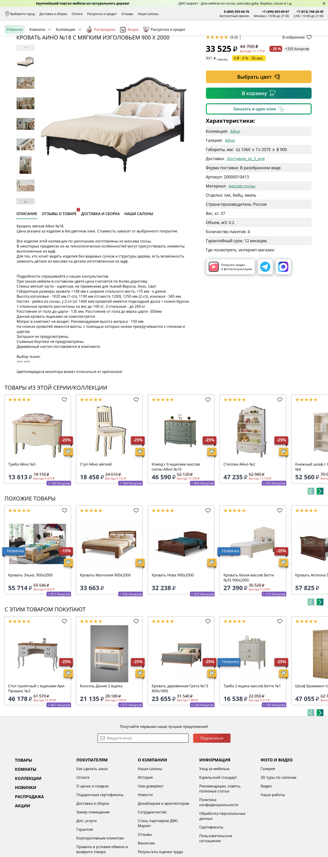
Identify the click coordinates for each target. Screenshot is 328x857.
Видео (266, 821)
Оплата (77, 14)
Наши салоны (148, 14)
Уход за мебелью (214, 803)
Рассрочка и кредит (102, 14)
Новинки (15, 49)
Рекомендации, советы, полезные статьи (220, 824)
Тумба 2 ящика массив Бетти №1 (252, 721)
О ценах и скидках (92, 821)
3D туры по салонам (278, 812)
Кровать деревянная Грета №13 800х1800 (180, 724)
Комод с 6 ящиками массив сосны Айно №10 (176, 502)
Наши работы (273, 829)
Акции (129, 50)
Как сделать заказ (92, 803)
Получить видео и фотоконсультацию (230, 302)
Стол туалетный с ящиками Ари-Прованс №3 (36, 724)
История (145, 812)
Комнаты (37, 49)
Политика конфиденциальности (218, 837)
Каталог (63, 34)
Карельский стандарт (218, 812)
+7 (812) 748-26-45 (310, 11)
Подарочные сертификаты (99, 829)
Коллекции (65, 49)
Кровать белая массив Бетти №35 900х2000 (248, 613)
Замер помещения (93, 847)
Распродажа (100, 50)
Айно (235, 166)
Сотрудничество (152, 847)
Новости (145, 829)
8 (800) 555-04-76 (236, 11)
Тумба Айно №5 (22, 499)
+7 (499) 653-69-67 (275, 11)
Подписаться (211, 773)
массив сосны (242, 221)
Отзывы (127, 14)
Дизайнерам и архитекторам (163, 838)
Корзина (316, 34)
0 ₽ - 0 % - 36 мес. (249, 93)
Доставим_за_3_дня (246, 193)
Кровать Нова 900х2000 (173, 610)
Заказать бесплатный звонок (302, 50)
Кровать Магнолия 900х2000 (105, 610)
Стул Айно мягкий (96, 499)
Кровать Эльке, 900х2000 (30, 610)
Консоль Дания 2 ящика (101, 721)
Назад (16, 60)
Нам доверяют (151, 821)
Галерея (268, 803)
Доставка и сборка (53, 14)
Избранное (296, 34)
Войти (278, 34)
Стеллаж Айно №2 (239, 499)
